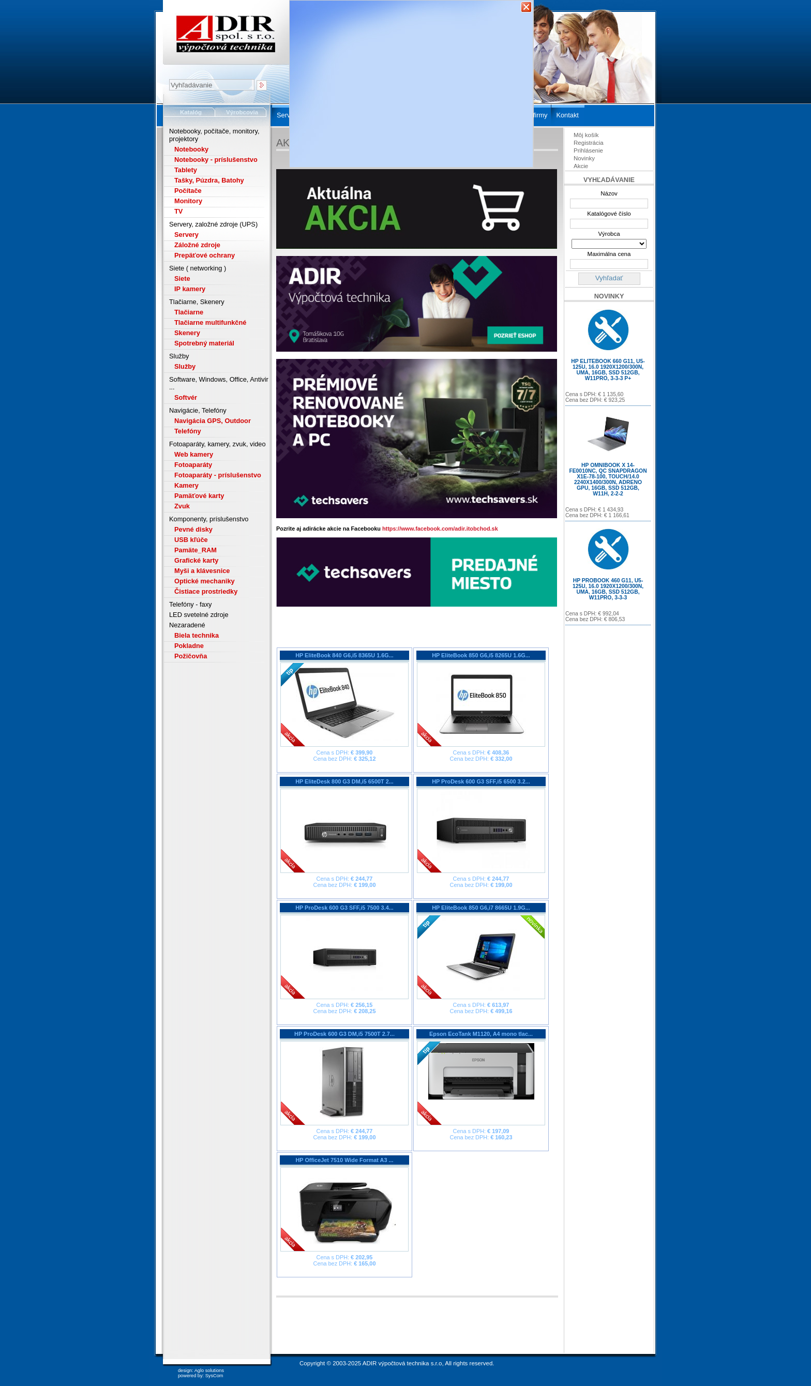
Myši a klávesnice (202, 571)
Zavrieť (526, 7)
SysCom (214, 1375)
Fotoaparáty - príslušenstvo (217, 475)
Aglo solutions (209, 1370)
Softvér (185, 397)
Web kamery (193, 454)
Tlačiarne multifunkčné (210, 322)
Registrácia (589, 143)
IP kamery (189, 289)
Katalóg (191, 112)
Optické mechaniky (204, 581)
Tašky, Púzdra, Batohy (209, 180)
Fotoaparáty (193, 465)
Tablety (185, 170)
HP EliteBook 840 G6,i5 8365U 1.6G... (344, 655)
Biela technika (196, 635)
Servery (186, 234)
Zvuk (182, 506)
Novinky (584, 158)
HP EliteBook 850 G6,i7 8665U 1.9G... (481, 908)
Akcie (581, 166)
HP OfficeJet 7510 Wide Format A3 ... (344, 1160)
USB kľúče (191, 540)
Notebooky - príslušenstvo (216, 159)
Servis (286, 115)
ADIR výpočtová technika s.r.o (402, 1363)
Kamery (186, 485)
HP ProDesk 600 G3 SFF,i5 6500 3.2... (481, 781)
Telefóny (187, 431)
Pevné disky (193, 529)
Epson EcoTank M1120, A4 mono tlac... (481, 1034)
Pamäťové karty (199, 496)
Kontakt (567, 115)
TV (178, 211)
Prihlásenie (588, 150)
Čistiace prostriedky (205, 591)
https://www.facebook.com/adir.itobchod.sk (440, 528)
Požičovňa (190, 656)
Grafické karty (196, 560)
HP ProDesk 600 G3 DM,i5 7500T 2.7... (344, 1034)
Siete (182, 278)
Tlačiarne (188, 312)
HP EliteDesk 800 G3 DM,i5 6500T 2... (344, 781)
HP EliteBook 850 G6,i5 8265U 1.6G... (481, 655)
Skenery (187, 333)
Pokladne (189, 646)
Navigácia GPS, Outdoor (212, 421)
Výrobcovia (242, 112)
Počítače (188, 190)
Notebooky (191, 149)
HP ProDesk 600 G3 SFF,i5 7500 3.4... (344, 908)
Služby (185, 366)
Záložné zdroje (197, 245)
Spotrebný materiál (204, 343)
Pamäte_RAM (195, 550)
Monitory (188, 201)
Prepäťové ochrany (204, 255)
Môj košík (586, 135)
